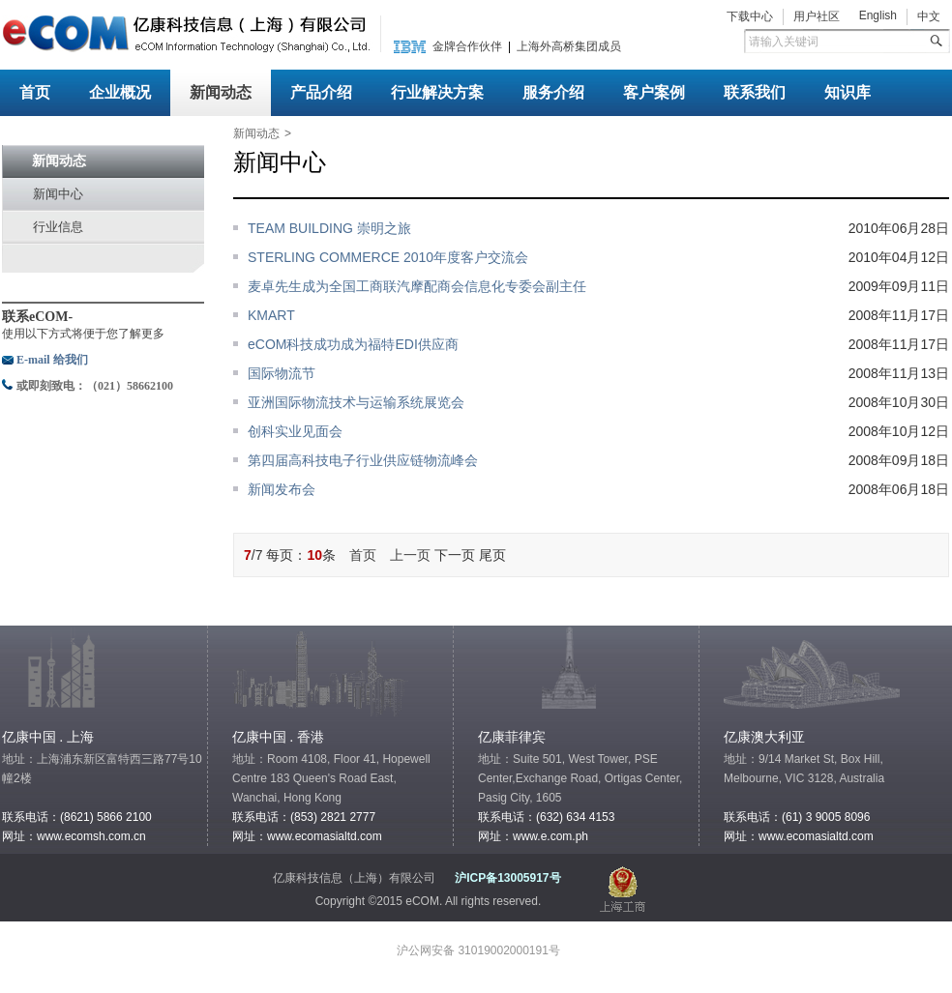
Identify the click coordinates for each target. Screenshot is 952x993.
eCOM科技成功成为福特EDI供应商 (353, 344)
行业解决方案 (437, 92)
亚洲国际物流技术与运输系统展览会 (356, 402)
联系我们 (755, 92)
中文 (928, 16)
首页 (34, 92)
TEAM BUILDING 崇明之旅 (329, 228)
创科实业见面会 (295, 431)
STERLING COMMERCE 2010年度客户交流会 (388, 257)
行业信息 (58, 226)
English (878, 15)
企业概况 (120, 92)
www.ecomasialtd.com (324, 836)
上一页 (410, 555)
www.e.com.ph (550, 836)
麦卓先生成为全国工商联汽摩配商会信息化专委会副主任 (417, 286)
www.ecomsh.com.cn (91, 836)
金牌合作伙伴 (467, 46)
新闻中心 (58, 194)
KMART (271, 315)
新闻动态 (221, 92)
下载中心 (750, 16)
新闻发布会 (281, 489)
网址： (741, 836)
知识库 (847, 92)
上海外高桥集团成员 (569, 46)
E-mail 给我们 (52, 359)
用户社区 (816, 16)
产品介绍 (321, 92)
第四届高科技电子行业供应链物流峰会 (363, 460)
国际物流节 (281, 373)
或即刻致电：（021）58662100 (94, 386)
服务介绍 (553, 92)
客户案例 (654, 92)
